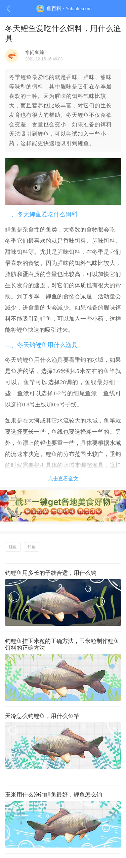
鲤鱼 (13, 546)
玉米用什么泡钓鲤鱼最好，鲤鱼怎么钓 (53, 795)
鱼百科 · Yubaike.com (63, 8)
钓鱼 (32, 546)
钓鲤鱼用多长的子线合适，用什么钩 (50, 573)
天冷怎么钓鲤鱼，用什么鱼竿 (42, 716)
